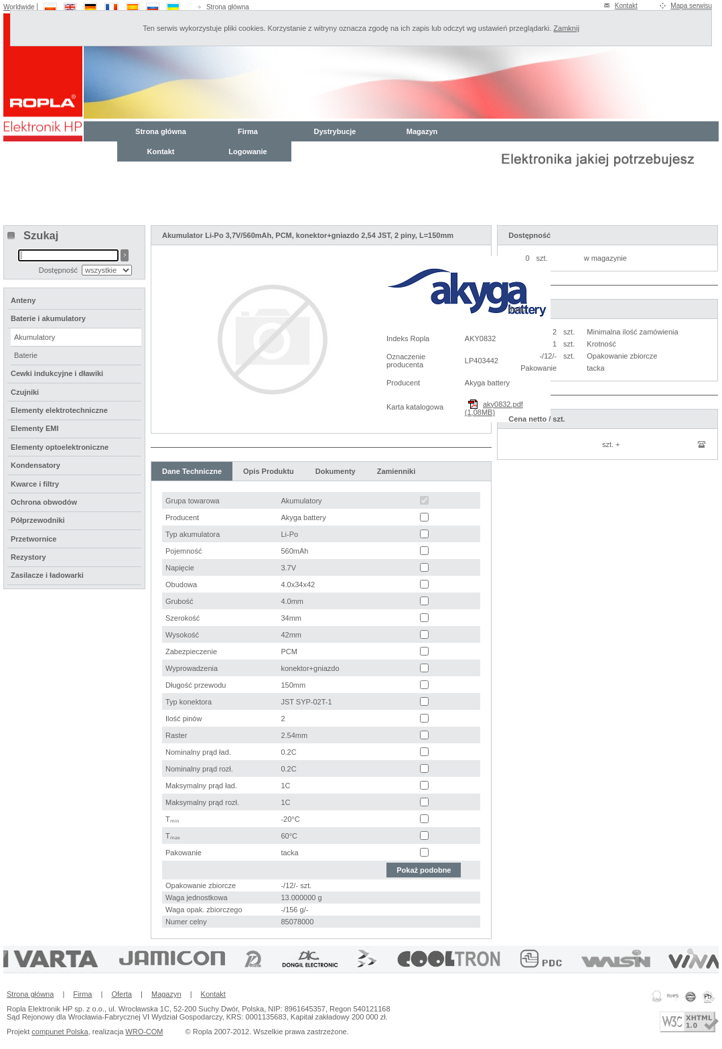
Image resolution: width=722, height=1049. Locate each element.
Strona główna (227, 7)
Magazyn (422, 131)
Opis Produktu (268, 471)
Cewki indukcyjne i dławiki (57, 373)
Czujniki (25, 392)
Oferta (121, 994)
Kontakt (626, 5)
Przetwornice (33, 539)
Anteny (23, 300)
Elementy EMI (35, 428)
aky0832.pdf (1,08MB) (494, 408)
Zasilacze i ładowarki (47, 575)
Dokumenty (335, 471)
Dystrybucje (335, 131)
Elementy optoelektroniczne (60, 447)
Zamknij (566, 28)
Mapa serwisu (691, 5)
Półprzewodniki (38, 520)
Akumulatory (34, 337)
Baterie (26, 355)
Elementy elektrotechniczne (59, 410)
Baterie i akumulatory (48, 318)
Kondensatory (35, 465)
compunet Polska (59, 1032)
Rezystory (28, 557)
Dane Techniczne (192, 471)
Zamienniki (396, 471)
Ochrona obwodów (44, 502)
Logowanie (247, 151)
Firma (248, 131)
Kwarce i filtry (35, 484)
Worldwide (19, 7)
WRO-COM (144, 1032)
